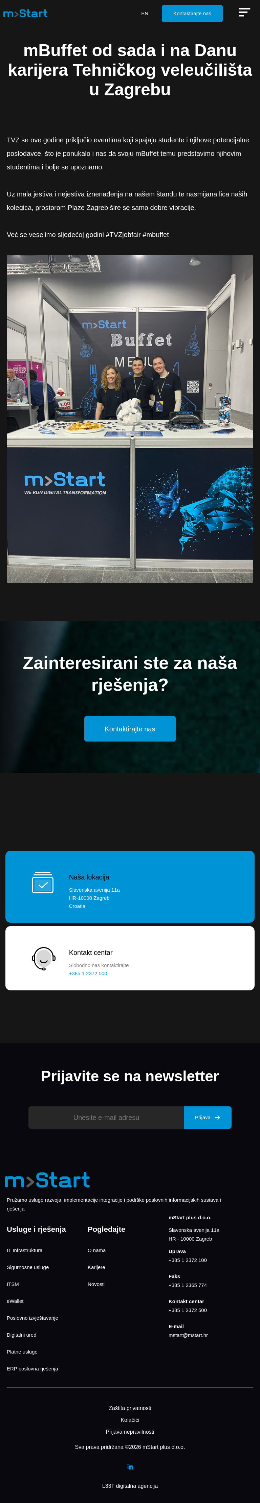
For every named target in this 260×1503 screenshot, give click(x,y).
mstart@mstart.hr (188, 1335)
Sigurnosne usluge (28, 1267)
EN (144, 13)
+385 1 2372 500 (188, 1310)
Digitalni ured (22, 1335)
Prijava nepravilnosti (130, 1432)
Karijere (96, 1267)
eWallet (15, 1301)
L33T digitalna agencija (130, 1486)
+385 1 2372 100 (188, 1260)
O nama (97, 1250)
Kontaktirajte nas (192, 13)
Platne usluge (22, 1352)
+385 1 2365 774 (188, 1285)
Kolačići (130, 1420)
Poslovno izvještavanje (32, 1318)
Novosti (96, 1284)
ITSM (13, 1284)
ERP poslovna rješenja (32, 1368)
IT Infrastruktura (25, 1250)
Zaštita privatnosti (130, 1408)
